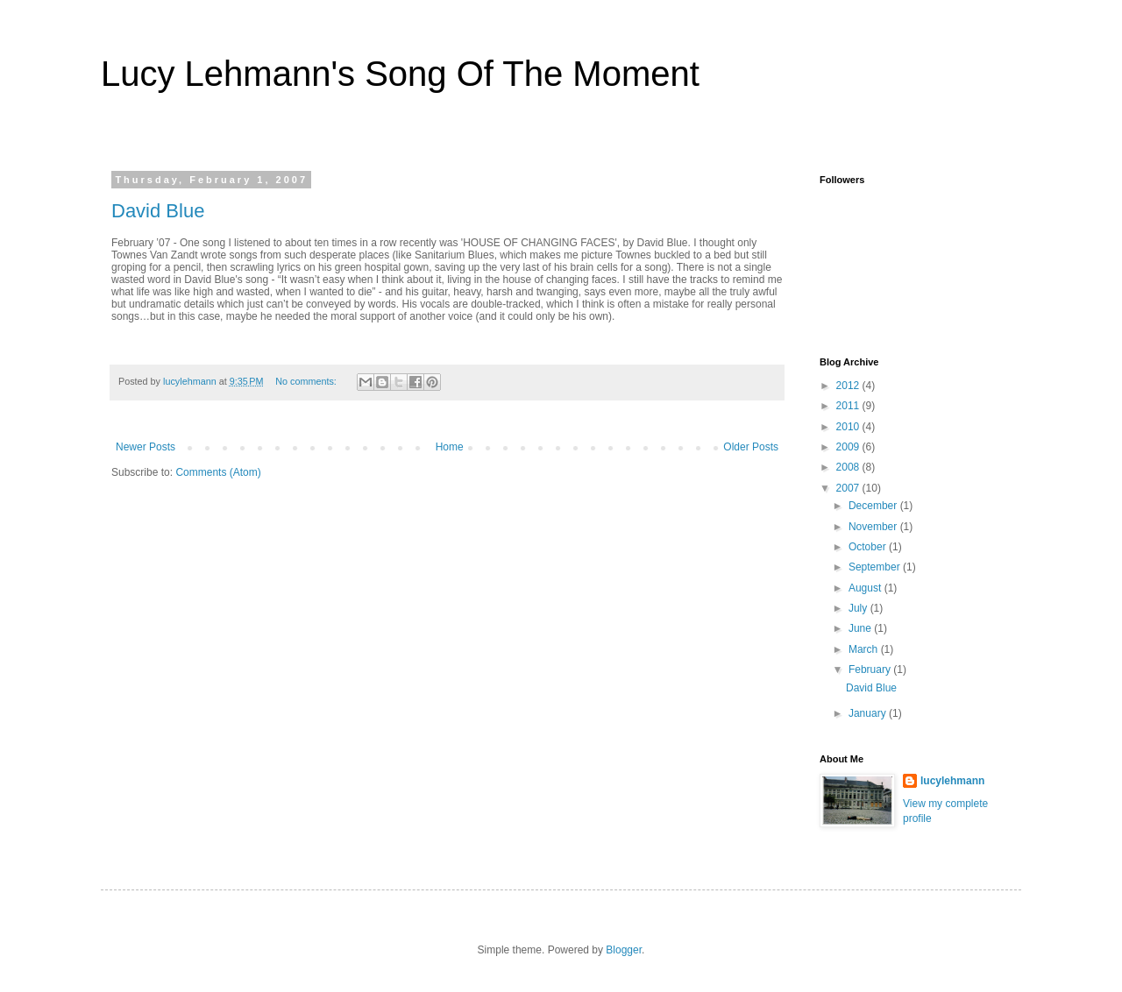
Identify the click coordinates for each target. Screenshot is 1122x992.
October (869, 547)
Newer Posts (145, 447)
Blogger (624, 950)
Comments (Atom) (217, 472)
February (871, 669)
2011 (849, 406)
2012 (849, 385)
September (876, 567)
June (861, 628)
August (866, 588)
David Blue (157, 211)
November (874, 527)
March (865, 649)
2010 (849, 427)
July (859, 608)
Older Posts (750, 447)
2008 (849, 467)
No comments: (307, 381)
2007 (849, 488)
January (869, 713)
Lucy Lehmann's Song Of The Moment (400, 73)
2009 (849, 447)
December (874, 506)
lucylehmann (952, 781)
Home (450, 447)
